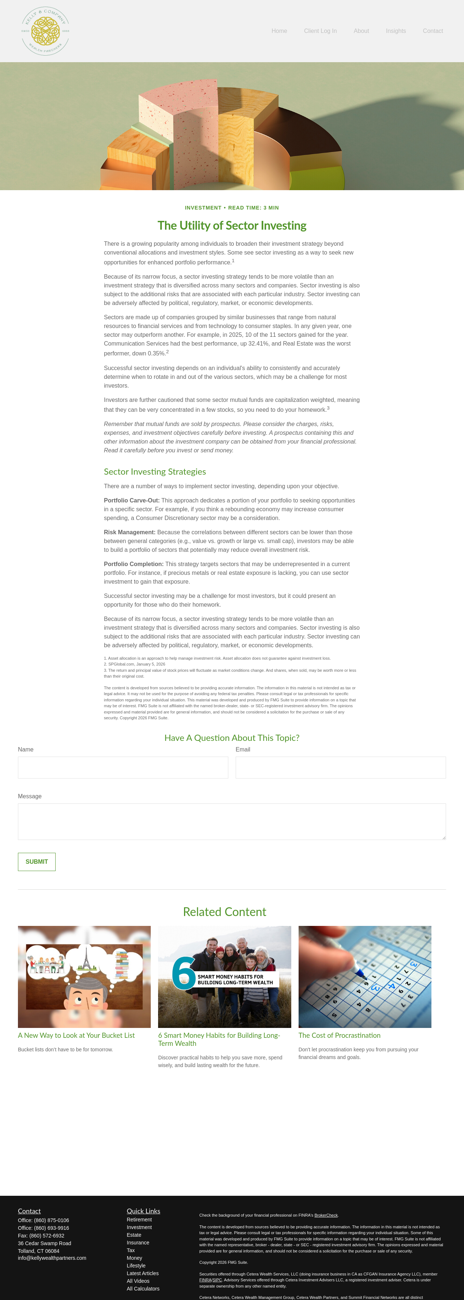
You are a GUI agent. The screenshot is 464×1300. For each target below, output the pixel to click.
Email (243, 749)
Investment (139, 1227)
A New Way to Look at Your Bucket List (76, 1035)
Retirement (139, 1219)
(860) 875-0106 (51, 1220)
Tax (131, 1250)
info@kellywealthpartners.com (52, 1258)
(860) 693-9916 (51, 1228)
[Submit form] (37, 862)
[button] (279, 31)
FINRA (205, 1280)
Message (30, 796)
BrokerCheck (326, 1215)
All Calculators (143, 1289)
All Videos (138, 1281)
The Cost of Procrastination (340, 1035)
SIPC (217, 1280)
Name (26, 749)
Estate (134, 1235)
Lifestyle (136, 1266)
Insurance (138, 1243)
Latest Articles (143, 1273)
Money (134, 1258)
